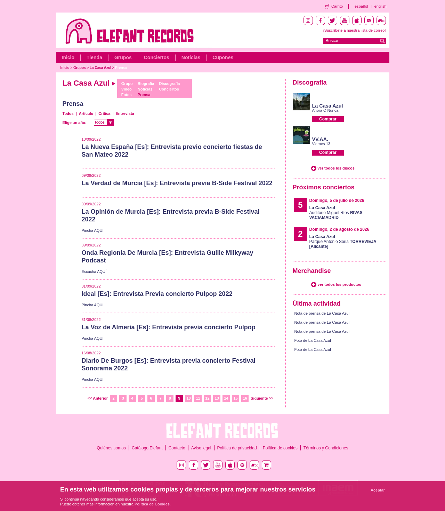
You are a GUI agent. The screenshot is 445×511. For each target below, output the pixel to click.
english (380, 6)
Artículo (86, 113)
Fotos (126, 95)
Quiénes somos (111, 448)
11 (198, 398)
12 (207, 398)
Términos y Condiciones (326, 448)
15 (235, 398)
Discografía (169, 83)
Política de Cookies (152, 504)
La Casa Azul (100, 68)
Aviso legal (201, 448)
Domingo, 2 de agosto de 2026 (339, 229)
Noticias (190, 57)
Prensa (121, 68)
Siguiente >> (262, 398)
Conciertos (156, 57)
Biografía (146, 83)
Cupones (222, 57)
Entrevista (125, 113)
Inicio (68, 57)
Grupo (127, 83)
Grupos (123, 57)
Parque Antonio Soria (343, 241)
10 (188, 398)
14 (226, 398)
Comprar (328, 119)
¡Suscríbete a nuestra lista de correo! (354, 30)
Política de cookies (280, 448)
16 (245, 398)
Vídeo (126, 89)
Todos (68, 113)
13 (217, 398)
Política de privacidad (237, 448)
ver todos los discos (336, 168)
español (361, 6)
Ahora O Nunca (325, 110)
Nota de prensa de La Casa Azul (321, 313)
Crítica (104, 113)
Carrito (337, 6)
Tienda (94, 57)
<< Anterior (98, 398)
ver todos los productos (339, 284)
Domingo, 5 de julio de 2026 (336, 200)
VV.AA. (320, 139)
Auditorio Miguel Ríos (336, 212)
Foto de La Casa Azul (312, 340)
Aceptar (378, 490)
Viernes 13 (321, 144)
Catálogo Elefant (147, 448)
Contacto (177, 448)
